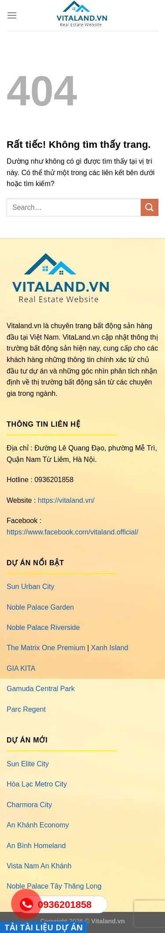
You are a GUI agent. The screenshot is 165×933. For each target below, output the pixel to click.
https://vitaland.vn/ (66, 500)
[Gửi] (149, 207)
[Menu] (12, 15)
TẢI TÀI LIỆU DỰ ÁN (43, 927)
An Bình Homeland (36, 845)
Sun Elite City (28, 764)
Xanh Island (109, 647)
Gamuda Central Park (41, 688)
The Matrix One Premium (46, 647)
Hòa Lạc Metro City (37, 784)
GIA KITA (21, 668)
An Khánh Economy (38, 825)
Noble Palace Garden (40, 607)
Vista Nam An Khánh (39, 866)
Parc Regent (26, 709)
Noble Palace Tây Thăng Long (54, 886)
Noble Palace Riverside (43, 627)
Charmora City (29, 805)
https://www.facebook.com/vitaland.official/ (72, 532)
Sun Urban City (31, 586)
